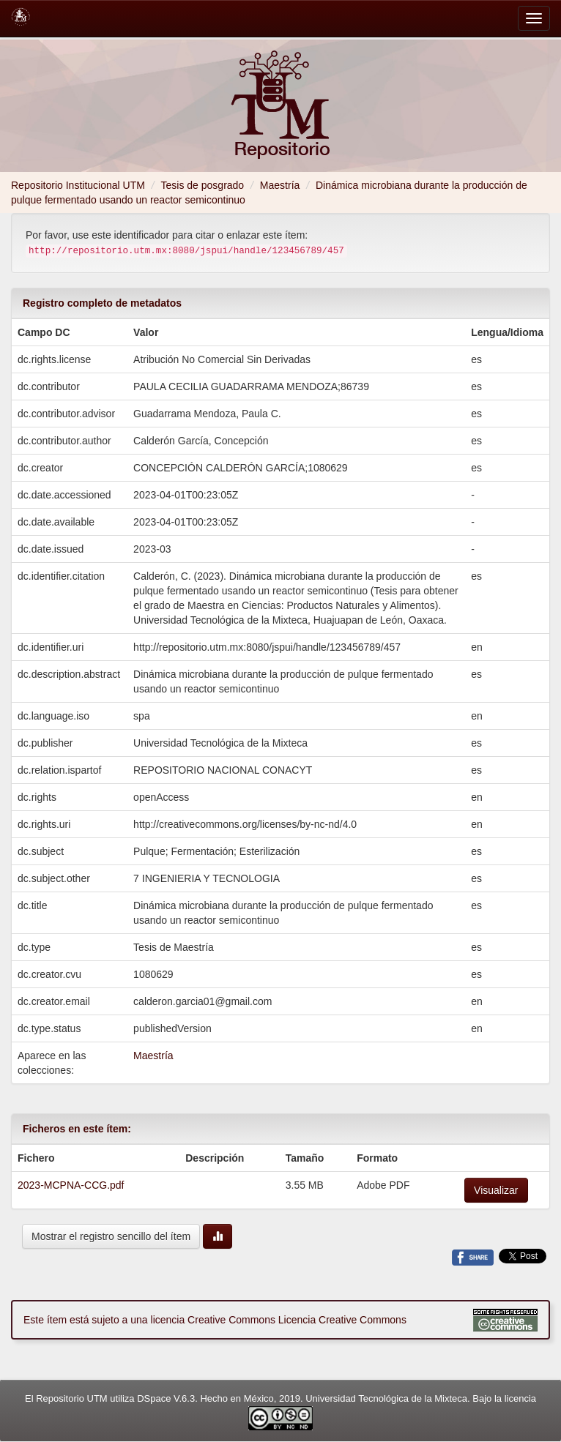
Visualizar (496, 1190)
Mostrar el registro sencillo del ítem (110, 1236)
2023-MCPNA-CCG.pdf (71, 1185)
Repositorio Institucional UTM (78, 185)
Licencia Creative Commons (342, 1320)
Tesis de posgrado (203, 185)
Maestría (280, 185)
